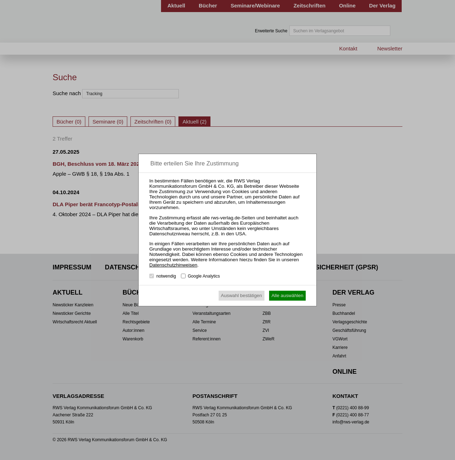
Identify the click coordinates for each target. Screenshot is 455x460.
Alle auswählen (288, 295)
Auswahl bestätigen (241, 295)
